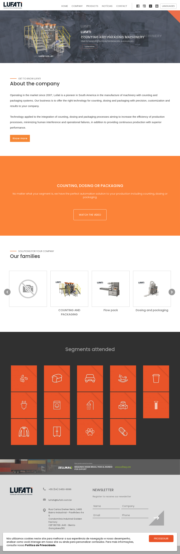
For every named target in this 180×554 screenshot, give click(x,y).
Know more (20, 138)
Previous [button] (7, 292)
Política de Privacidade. (40, 545)
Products (92, 6)
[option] (28, 290)
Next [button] (171, 292)
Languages (168, 6)
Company (77, 6)
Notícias (107, 6)
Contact (121, 6)
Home (64, 6)
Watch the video (90, 215)
